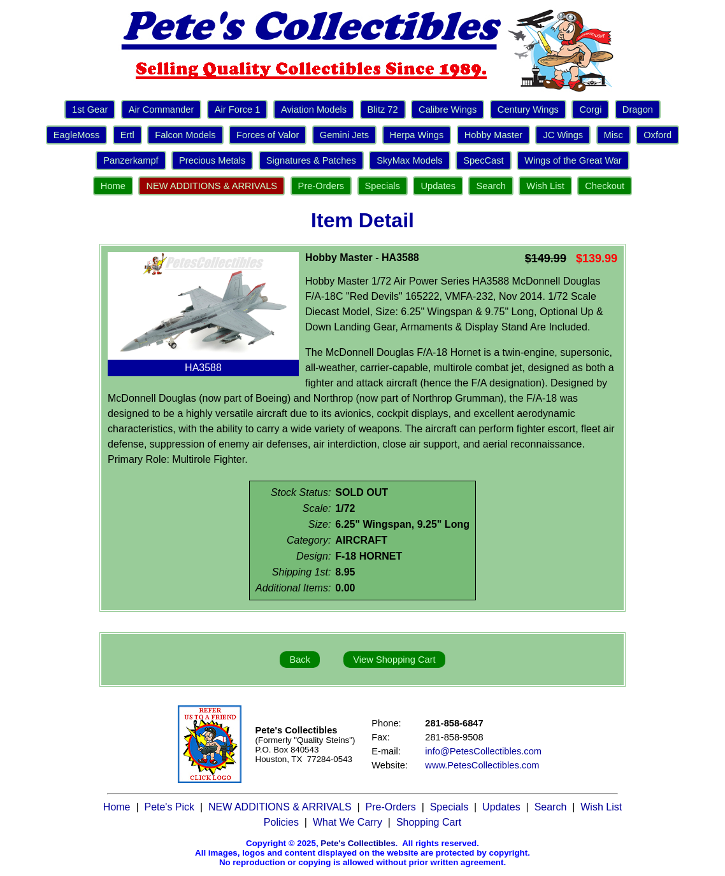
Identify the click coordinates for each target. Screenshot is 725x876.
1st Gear (90, 109)
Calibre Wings (448, 109)
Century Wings (528, 109)
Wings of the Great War (573, 160)
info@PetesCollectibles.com (483, 751)
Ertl (127, 135)
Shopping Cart (428, 822)
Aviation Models (314, 109)
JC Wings (563, 135)
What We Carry (347, 822)
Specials (382, 186)
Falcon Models (185, 135)
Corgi (590, 109)
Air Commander (161, 109)
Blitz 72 (383, 109)
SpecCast (483, 160)
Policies (281, 822)
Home (113, 186)
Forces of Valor (267, 135)
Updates (438, 186)
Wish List (545, 186)
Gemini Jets (344, 135)
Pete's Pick (169, 807)
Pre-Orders (321, 186)
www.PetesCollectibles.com (482, 765)
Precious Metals (212, 160)
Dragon (637, 109)
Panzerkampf (130, 160)
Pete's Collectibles (357, 843)
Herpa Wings (417, 135)
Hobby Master (493, 135)
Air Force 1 (238, 109)
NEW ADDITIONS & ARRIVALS (211, 186)
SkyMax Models (409, 160)
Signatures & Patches (311, 160)
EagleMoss (77, 135)
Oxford (657, 135)
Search (490, 186)
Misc (613, 135)
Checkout (604, 186)
